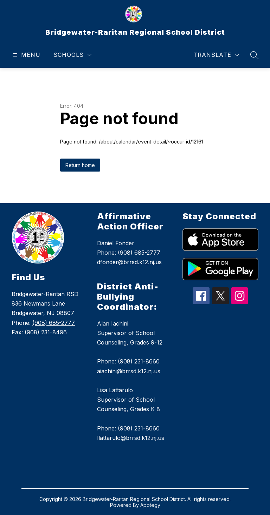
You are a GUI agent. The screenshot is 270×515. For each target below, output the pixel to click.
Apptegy (150, 505)
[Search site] (254, 55)
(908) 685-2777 (53, 322)
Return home (80, 165)
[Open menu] (25, 55)
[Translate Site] (216, 55)
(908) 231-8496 (46, 332)
